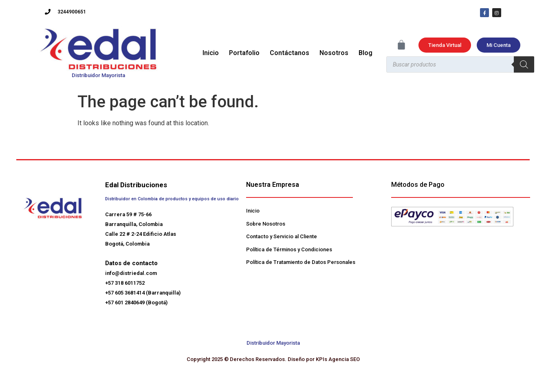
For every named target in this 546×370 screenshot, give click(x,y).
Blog (365, 53)
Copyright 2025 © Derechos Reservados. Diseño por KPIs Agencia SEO (273, 359)
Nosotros (333, 53)
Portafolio (244, 53)
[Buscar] (524, 64)
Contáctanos (289, 53)
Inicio (211, 53)
